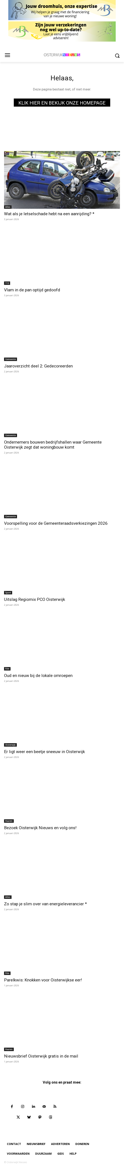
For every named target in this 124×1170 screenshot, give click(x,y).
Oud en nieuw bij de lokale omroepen (38, 675)
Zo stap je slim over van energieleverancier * (45, 903)
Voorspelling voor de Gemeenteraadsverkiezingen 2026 (56, 523)
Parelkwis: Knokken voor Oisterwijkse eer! (43, 980)
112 (7, 283)
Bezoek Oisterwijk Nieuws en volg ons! (40, 827)
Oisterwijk (10, 744)
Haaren (9, 821)
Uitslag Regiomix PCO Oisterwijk (34, 599)
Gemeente (10, 359)
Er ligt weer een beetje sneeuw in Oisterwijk (44, 751)
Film (7, 668)
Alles (7, 207)
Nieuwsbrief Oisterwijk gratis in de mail (41, 1056)
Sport (8, 592)
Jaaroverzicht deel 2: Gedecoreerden (38, 366)
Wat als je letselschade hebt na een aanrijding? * (49, 213)
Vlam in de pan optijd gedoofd (32, 290)
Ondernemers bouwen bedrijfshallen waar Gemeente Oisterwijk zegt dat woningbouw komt (53, 445)
